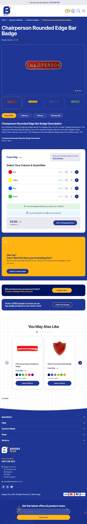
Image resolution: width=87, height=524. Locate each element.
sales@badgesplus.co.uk (11, 481)
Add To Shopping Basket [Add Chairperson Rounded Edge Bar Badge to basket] (65, 223)
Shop (43, 434)
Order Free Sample (62, 305)
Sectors (43, 440)
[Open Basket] (67, 11)
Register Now (62, 290)
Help (43, 423)
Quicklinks (43, 417)
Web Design (36, 494)
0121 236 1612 (55, 2)
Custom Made (43, 428)
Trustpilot (23, 40)
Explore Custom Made (17, 271)
